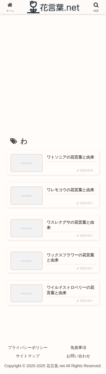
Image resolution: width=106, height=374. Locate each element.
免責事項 (78, 347)
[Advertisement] (53, 72)
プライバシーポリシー (27, 347)
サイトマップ (28, 356)
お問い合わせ (78, 356)
